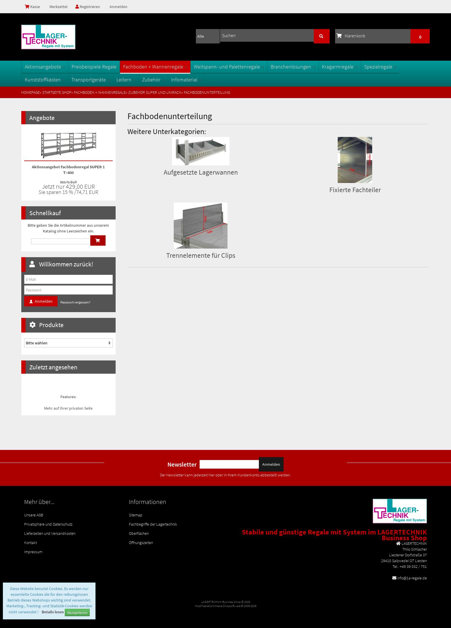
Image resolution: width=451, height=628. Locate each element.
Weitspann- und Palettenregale (229, 66)
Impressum (33, 551)
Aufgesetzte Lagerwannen (201, 172)
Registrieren (87, 6)
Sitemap (135, 515)
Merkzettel (58, 6)
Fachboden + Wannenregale (155, 66)
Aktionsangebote (45, 66)
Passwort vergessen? (75, 302)
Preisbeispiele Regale (94, 66)
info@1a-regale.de (412, 578)
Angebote (42, 118)
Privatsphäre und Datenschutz (48, 524)
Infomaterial (186, 79)
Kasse (32, 6)
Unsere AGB (33, 515)
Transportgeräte (90, 79)
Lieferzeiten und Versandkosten (49, 533)
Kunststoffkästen (45, 79)
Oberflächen (139, 533)
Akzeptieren (77, 612)
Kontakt (30, 542)
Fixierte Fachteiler (355, 189)
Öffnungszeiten (141, 542)
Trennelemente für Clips (200, 255)
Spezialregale (380, 66)
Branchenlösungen (293, 66)
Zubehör (153, 79)
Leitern (125, 79)
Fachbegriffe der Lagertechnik (153, 524)
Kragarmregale (340, 66)
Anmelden (118, 6)
